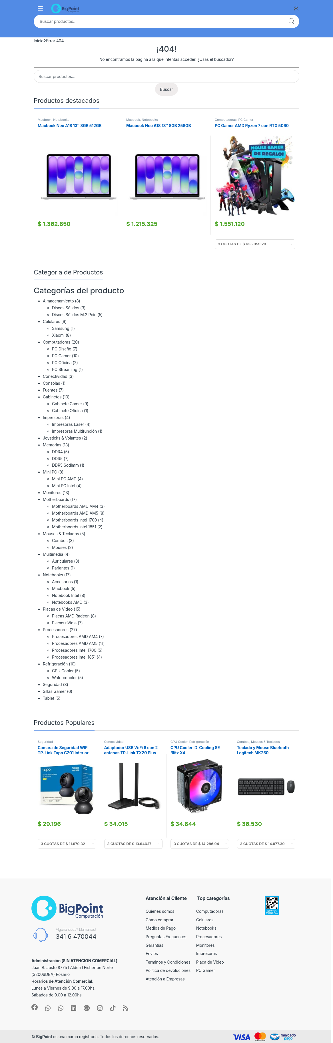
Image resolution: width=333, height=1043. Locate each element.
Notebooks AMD (67, 602)
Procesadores (56, 629)
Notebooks (61, 120)
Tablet (48, 698)
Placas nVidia (64, 622)
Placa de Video (210, 962)
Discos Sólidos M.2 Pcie (74, 314)
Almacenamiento (58, 300)
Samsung (60, 328)
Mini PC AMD (64, 478)
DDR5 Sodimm (65, 465)
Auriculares (62, 561)
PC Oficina (62, 362)
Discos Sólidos (65, 307)
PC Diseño (61, 348)
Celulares (51, 321)
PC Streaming (64, 369)
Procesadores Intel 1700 (74, 650)
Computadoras (225, 120)
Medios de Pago (161, 928)
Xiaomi (58, 335)
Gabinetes (52, 396)
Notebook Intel (65, 595)
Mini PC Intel (63, 485)
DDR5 (57, 458)
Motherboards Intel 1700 (74, 520)
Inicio (38, 40)
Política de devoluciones (168, 970)
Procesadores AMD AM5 (74, 643)
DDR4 (57, 451)
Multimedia (53, 554)
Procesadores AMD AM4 (75, 636)
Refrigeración (55, 663)
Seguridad (52, 684)
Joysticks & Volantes (62, 438)
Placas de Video (58, 609)
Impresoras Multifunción (74, 431)
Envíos (152, 953)
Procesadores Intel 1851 (73, 657)
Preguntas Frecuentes (166, 936)
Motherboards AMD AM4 (75, 506)
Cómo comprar (159, 919)
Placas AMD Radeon (71, 615)
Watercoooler (64, 677)
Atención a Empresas (165, 978)
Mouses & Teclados (61, 533)
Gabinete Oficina (67, 410)
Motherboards (56, 499)
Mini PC (50, 472)
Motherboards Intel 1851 (74, 526)
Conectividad (55, 376)
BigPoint (44, 1036)
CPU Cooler (63, 670)
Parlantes (60, 567)
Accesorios (62, 581)
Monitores (52, 492)
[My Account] (296, 8)
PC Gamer (245, 120)
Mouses (59, 547)
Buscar (291, 21)
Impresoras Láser (68, 424)
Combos (59, 540)
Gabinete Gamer (67, 403)
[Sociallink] (34, 1007)
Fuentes (50, 390)
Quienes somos (160, 911)
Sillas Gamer (54, 691)
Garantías (154, 945)
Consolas (51, 383)
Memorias (52, 444)
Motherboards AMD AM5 (75, 513)
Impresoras (53, 417)
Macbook (44, 120)
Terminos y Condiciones (168, 962)
